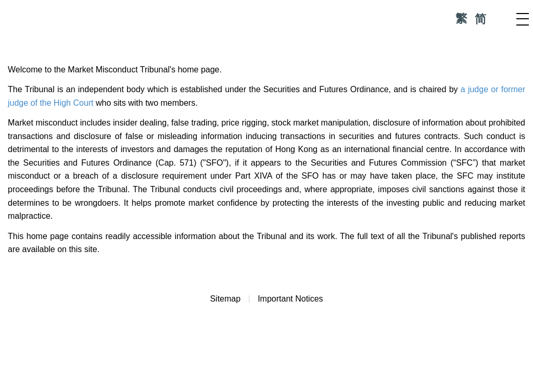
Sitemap (225, 298)
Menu (522, 18)
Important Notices (290, 298)
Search (502, 19)
